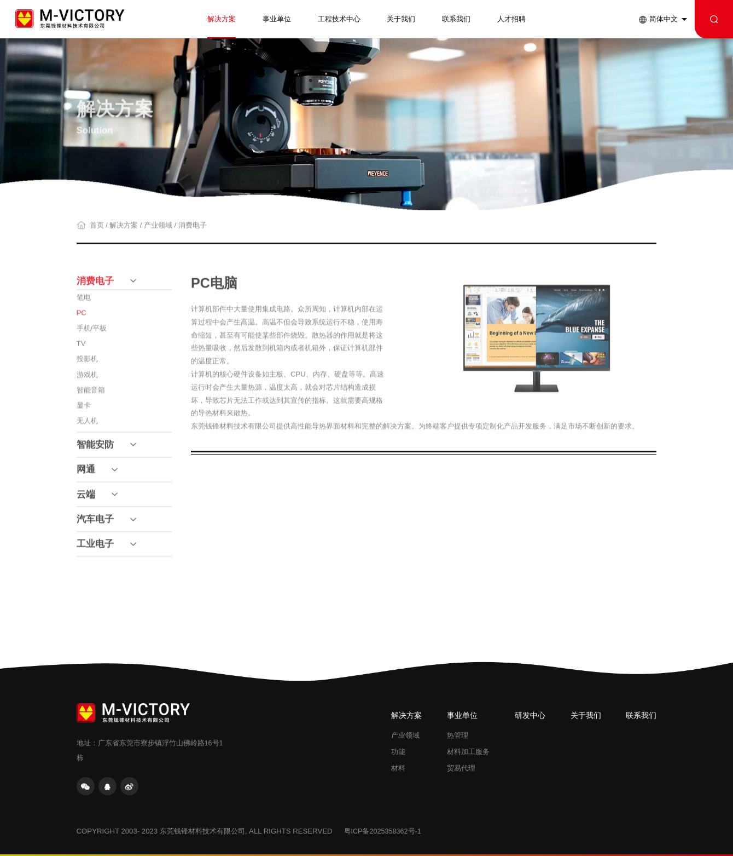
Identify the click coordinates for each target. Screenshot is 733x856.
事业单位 (277, 19)
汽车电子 (95, 523)
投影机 (87, 363)
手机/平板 (92, 333)
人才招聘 (511, 19)
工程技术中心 (339, 19)
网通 (86, 474)
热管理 (457, 735)
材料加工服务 (468, 752)
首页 (97, 229)
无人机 (87, 425)
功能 (398, 752)
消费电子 (192, 229)
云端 (86, 498)
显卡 (84, 409)
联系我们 (456, 19)
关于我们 (401, 19)
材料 (398, 768)
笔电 (84, 302)
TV (81, 348)
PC (81, 317)
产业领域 (158, 229)
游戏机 (87, 379)
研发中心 (530, 715)
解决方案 (221, 19)
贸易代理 (461, 768)
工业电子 (95, 548)
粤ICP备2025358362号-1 (382, 831)
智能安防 (95, 449)
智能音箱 (91, 394)
